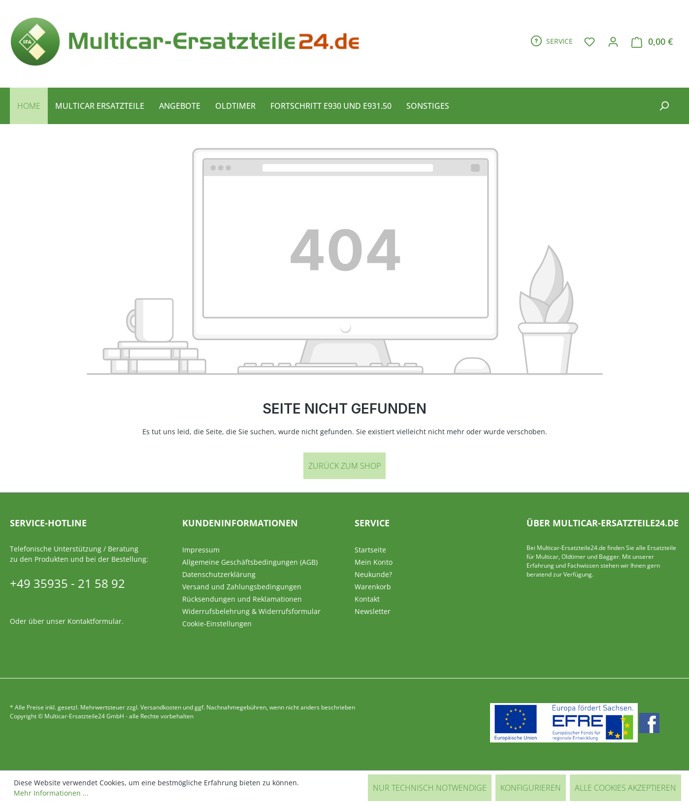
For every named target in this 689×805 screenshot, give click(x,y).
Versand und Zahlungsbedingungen (241, 586)
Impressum (201, 549)
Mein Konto (374, 562)
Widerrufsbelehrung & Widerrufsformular (251, 611)
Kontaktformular (94, 621)
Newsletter (373, 611)
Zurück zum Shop (344, 465)
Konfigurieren (530, 787)
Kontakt (367, 599)
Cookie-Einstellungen (217, 623)
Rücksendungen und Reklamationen (242, 599)
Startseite (370, 549)
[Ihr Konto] (613, 41)
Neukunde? (373, 574)
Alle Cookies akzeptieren (625, 787)
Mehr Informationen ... (51, 793)
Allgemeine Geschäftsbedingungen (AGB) (250, 562)
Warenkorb (373, 586)
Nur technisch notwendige (430, 787)
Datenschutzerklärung (219, 574)
